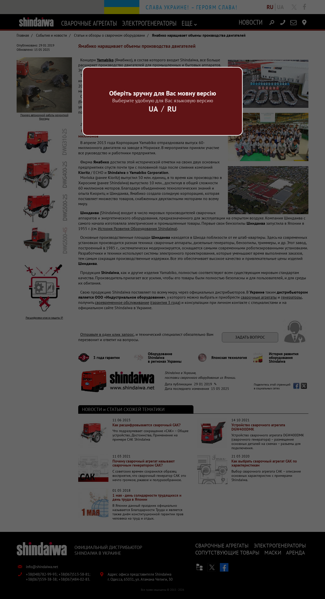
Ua (153, 109)
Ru (172, 109)
